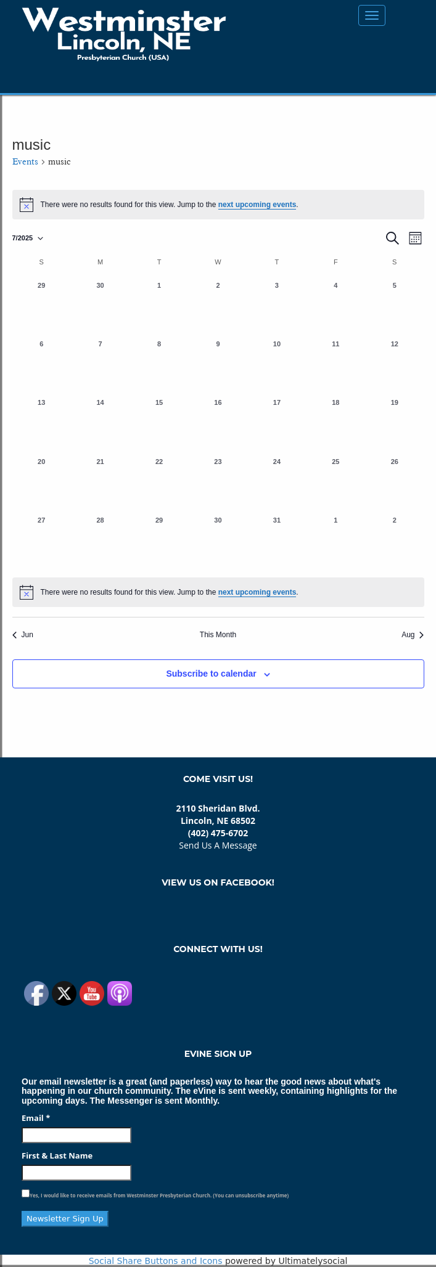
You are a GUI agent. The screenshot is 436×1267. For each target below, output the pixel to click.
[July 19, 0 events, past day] (394, 423)
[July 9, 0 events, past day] (218, 365)
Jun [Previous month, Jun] (22, 634)
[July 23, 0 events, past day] (218, 483)
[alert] (218, 592)
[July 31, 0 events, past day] (276, 541)
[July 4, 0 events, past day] (335, 306)
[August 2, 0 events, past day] (394, 541)
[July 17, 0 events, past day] (276, 423)
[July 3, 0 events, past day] (276, 306)
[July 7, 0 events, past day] (100, 365)
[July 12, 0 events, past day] (394, 365)
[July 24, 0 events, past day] (276, 483)
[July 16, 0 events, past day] (218, 423)
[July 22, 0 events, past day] (159, 483)
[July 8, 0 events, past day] (159, 365)
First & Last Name (57, 1155)
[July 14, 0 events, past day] (100, 423)
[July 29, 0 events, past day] (159, 541)
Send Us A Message (218, 845)
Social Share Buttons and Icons (156, 1261)
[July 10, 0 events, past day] (276, 365)
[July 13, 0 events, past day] (41, 423)
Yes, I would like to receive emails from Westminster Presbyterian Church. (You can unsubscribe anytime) (159, 1195)
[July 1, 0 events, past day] (159, 306)
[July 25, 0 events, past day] (335, 483)
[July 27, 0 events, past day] (41, 541)
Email (36, 1117)
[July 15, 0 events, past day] (159, 423)
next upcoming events (257, 204)
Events (25, 162)
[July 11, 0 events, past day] (335, 365)
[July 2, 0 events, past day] (218, 306)
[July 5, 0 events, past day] (394, 306)
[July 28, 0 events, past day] (100, 541)
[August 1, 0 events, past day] (335, 541)
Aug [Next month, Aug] (412, 634)
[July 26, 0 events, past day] (394, 483)
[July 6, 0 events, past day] (41, 365)
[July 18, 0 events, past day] (335, 423)
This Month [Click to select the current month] (218, 634)
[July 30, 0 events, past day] (218, 541)
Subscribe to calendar (211, 673)
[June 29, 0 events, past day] (41, 306)
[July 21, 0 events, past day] (100, 483)
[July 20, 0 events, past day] (41, 483)
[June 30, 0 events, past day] (100, 306)
